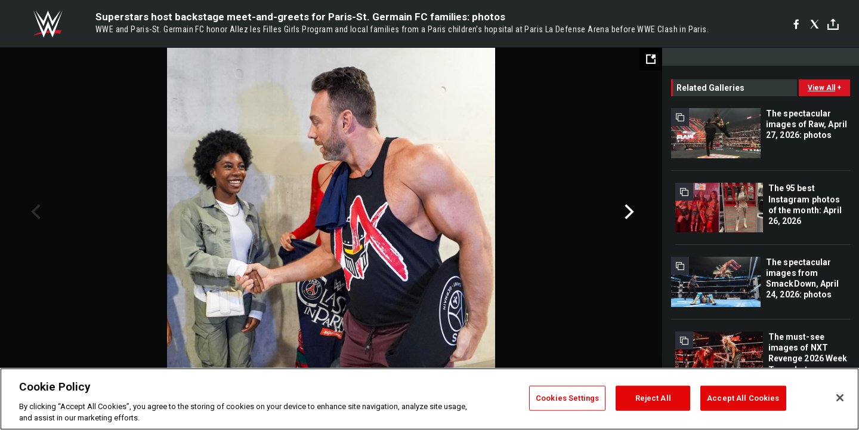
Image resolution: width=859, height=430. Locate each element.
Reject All (653, 398)
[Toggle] (833, 24)
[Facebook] (796, 24)
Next (627, 212)
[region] (429, 399)
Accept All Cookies (743, 398)
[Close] (840, 398)
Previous (34, 212)
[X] (814, 24)
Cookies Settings (567, 398)
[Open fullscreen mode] (650, 59)
